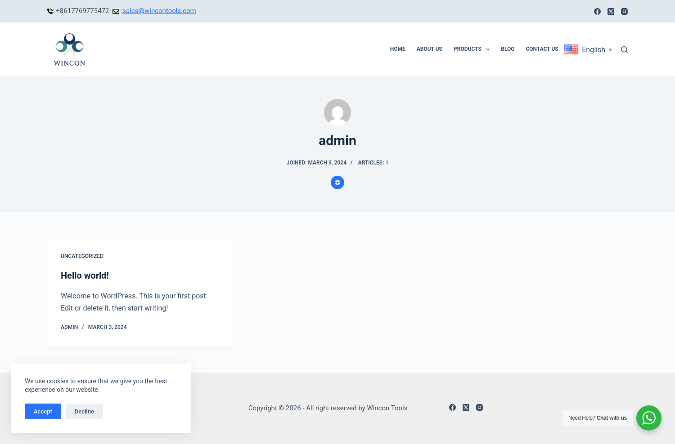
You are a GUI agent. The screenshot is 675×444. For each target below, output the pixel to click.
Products (473, 49)
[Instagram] (624, 11)
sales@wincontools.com (159, 11)
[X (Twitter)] (611, 11)
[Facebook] (597, 11)
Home (397, 49)
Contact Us (542, 49)
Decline (84, 411)
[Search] (624, 49)
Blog (507, 49)
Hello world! (85, 275)
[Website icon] (337, 182)
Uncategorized (82, 256)
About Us (429, 49)
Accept (43, 411)
